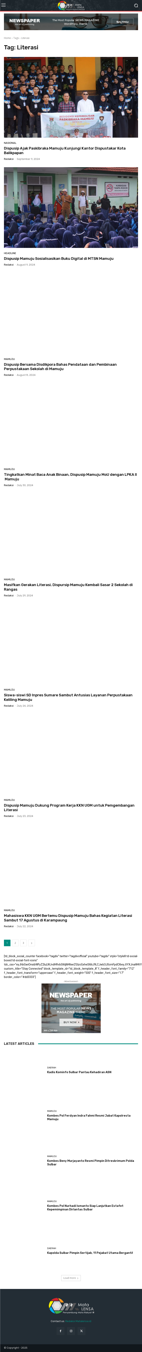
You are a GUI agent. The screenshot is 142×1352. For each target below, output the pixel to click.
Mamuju (9, 359)
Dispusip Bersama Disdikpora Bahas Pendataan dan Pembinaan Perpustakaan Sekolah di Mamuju (60, 366)
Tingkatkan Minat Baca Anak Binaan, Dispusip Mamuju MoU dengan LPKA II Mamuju (70, 476)
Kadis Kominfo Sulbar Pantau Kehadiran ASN (79, 1072)
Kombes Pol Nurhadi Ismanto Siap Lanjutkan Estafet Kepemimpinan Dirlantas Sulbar (85, 1207)
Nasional (10, 143)
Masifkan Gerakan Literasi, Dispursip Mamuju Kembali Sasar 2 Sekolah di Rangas (68, 587)
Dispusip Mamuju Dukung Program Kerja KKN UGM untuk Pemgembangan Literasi (69, 807)
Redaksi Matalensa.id (78, 1321)
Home (7, 38)
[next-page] (31, 943)
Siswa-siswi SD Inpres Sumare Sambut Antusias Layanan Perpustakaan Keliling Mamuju (68, 697)
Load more (71, 1278)
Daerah (51, 1068)
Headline (10, 253)
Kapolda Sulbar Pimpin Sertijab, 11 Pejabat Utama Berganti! (90, 1253)
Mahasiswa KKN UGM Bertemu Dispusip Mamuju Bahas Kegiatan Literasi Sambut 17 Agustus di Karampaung (68, 917)
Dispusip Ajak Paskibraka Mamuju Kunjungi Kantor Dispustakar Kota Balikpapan (65, 150)
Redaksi (9, 158)
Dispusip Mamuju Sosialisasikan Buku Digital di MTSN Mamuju (59, 258)
